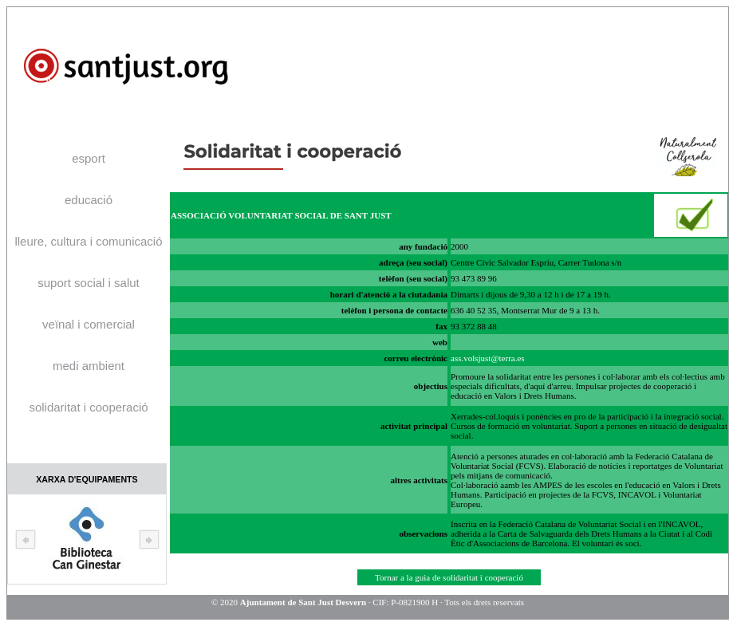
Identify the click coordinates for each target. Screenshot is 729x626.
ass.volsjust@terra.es (488, 358)
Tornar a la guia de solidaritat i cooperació (449, 577)
